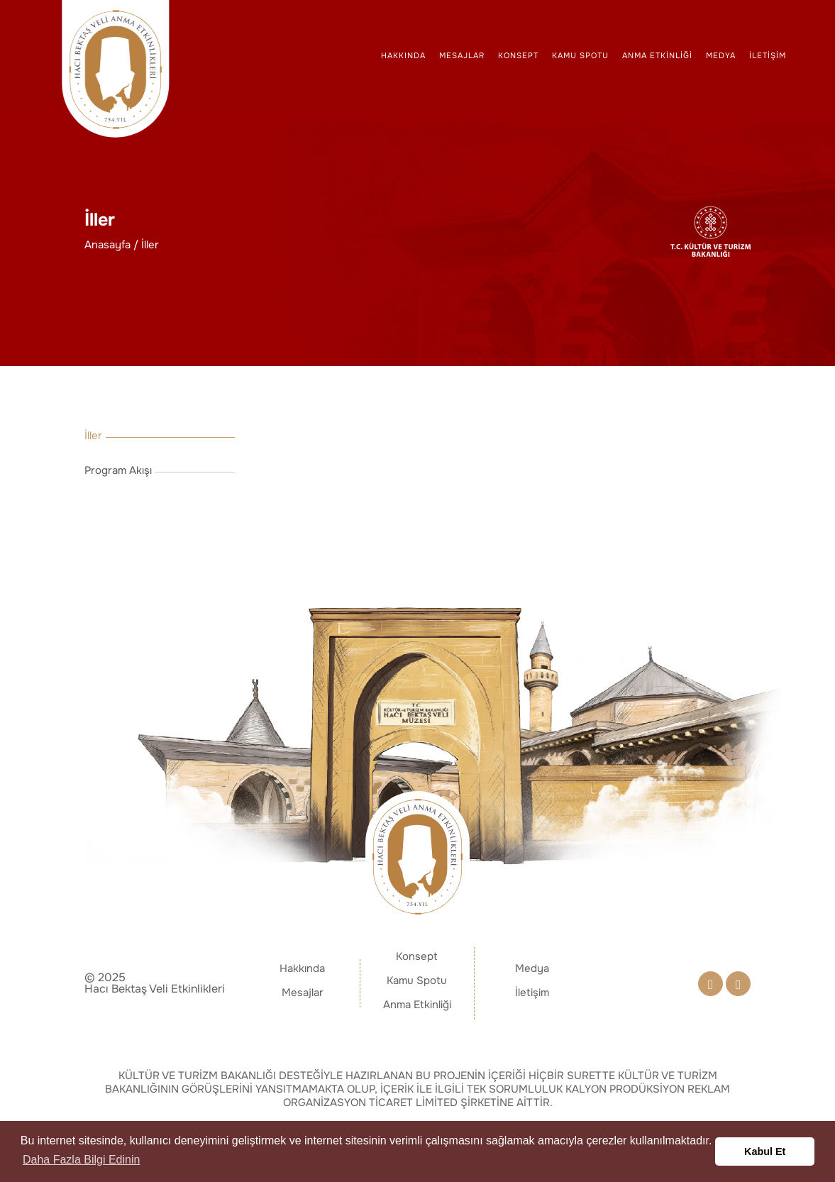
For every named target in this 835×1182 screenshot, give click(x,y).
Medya (721, 55)
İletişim (767, 55)
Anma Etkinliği (657, 55)
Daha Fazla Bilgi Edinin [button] (81, 1160)
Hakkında (403, 55)
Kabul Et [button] (764, 1151)
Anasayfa (107, 245)
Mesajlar (462, 55)
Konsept (518, 55)
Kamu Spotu (580, 55)
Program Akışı (118, 470)
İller (150, 245)
